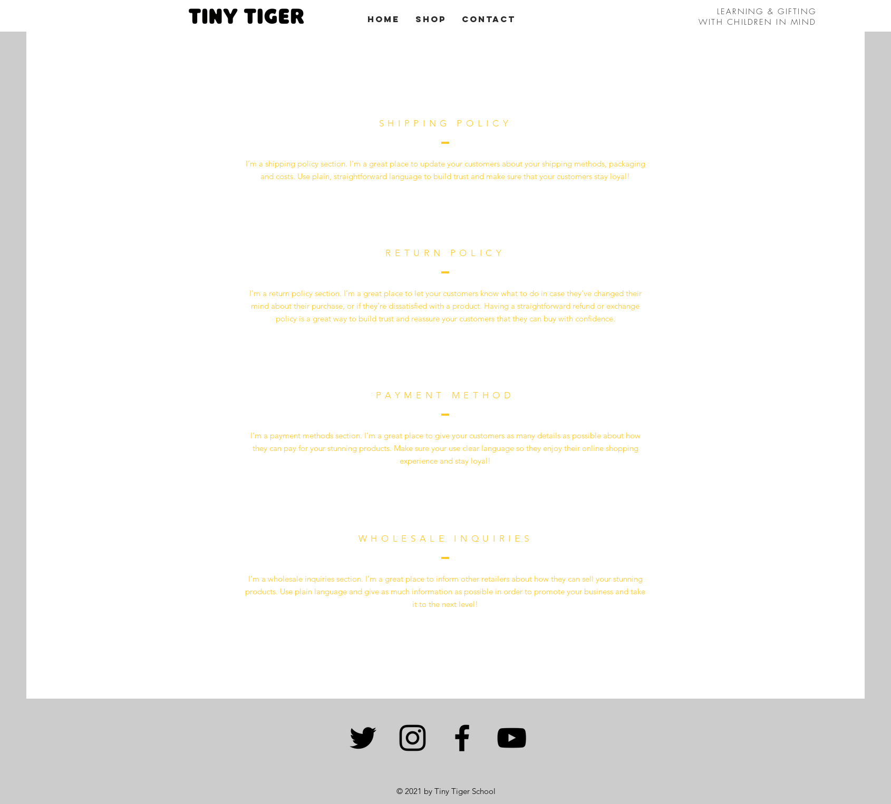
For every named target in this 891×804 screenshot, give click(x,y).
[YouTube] (511, 738)
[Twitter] (363, 738)
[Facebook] (462, 738)
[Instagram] (412, 738)
